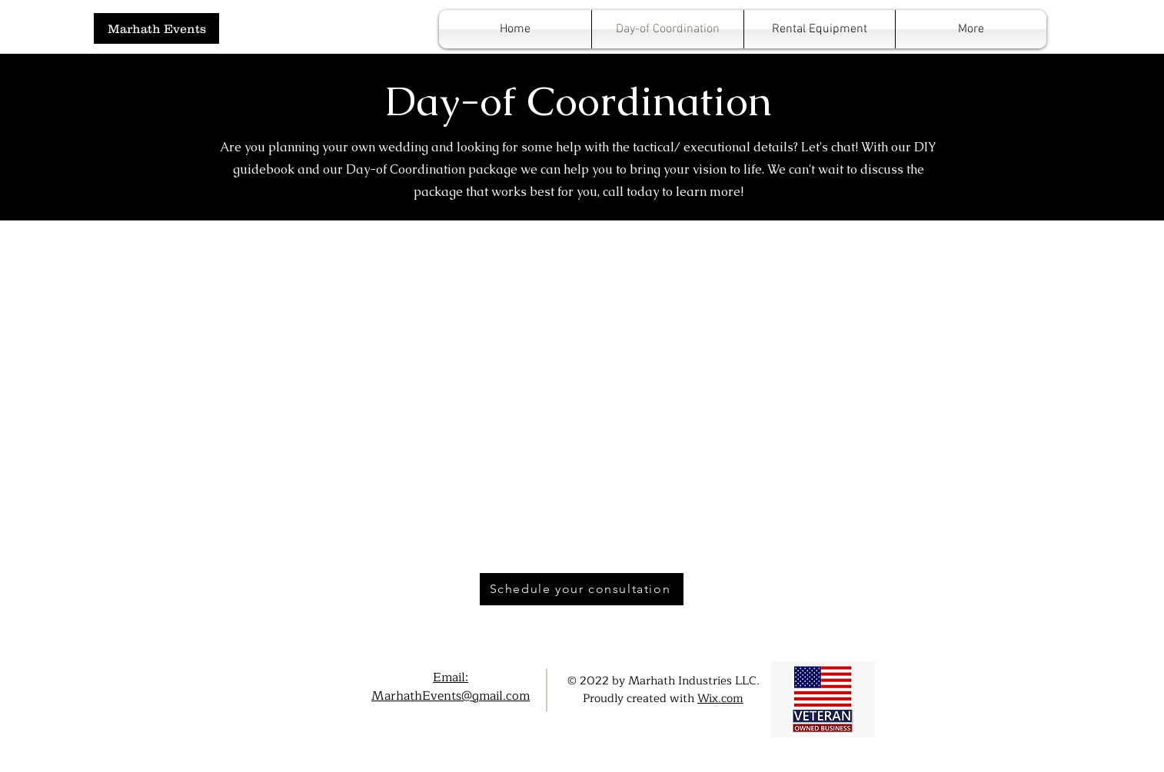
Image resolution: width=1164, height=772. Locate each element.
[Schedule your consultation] (581, 589)
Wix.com (720, 698)
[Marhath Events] (156, 28)
